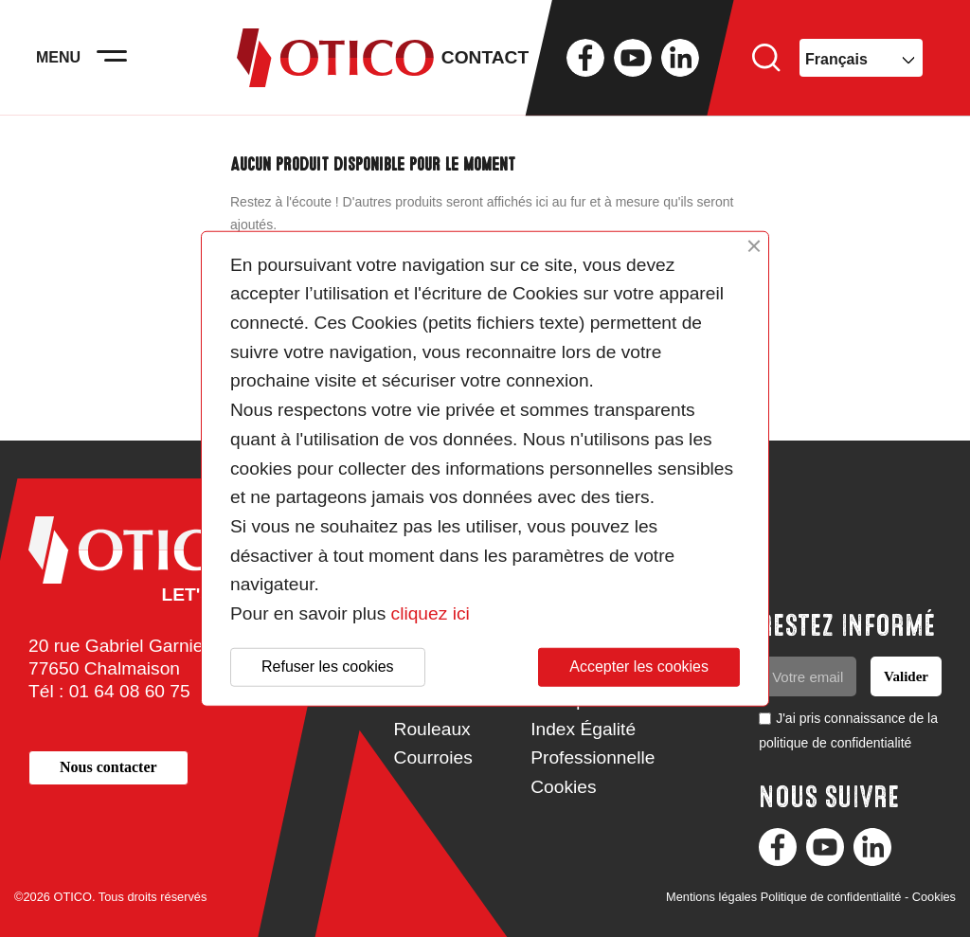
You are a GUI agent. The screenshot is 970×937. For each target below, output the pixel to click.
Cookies (563, 787)
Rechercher (766, 66)
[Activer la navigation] (123, 66)
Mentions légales (711, 897)
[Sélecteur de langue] (861, 66)
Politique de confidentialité (831, 897)
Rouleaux (432, 729)
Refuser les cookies (327, 666)
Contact (485, 66)
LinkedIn (680, 66)
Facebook (585, 66)
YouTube (633, 66)
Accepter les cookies (639, 666)
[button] (108, 767)
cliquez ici (430, 613)
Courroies (433, 757)
